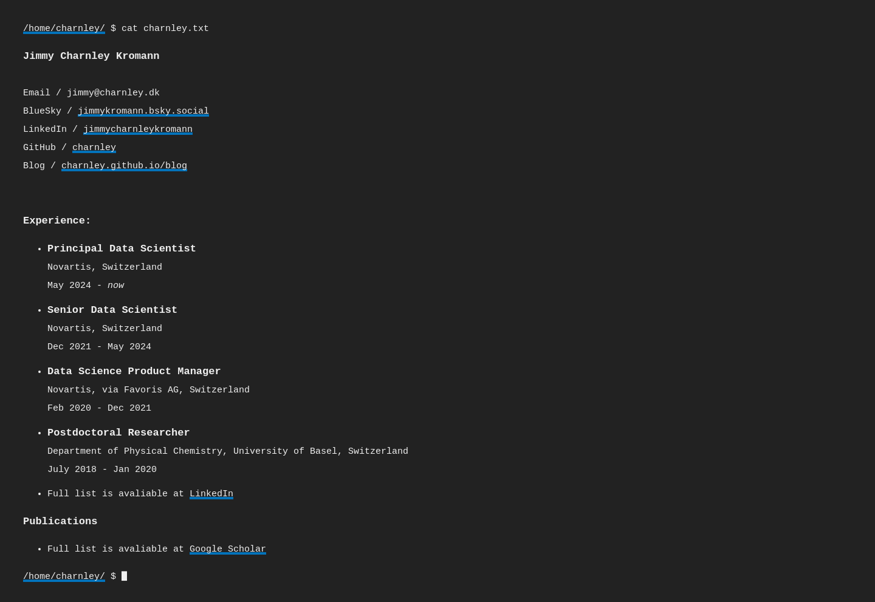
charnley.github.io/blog (124, 166)
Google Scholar (228, 545)
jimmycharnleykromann (138, 129)
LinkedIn (211, 491)
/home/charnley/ (64, 29)
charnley (94, 148)
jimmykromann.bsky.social (143, 111)
